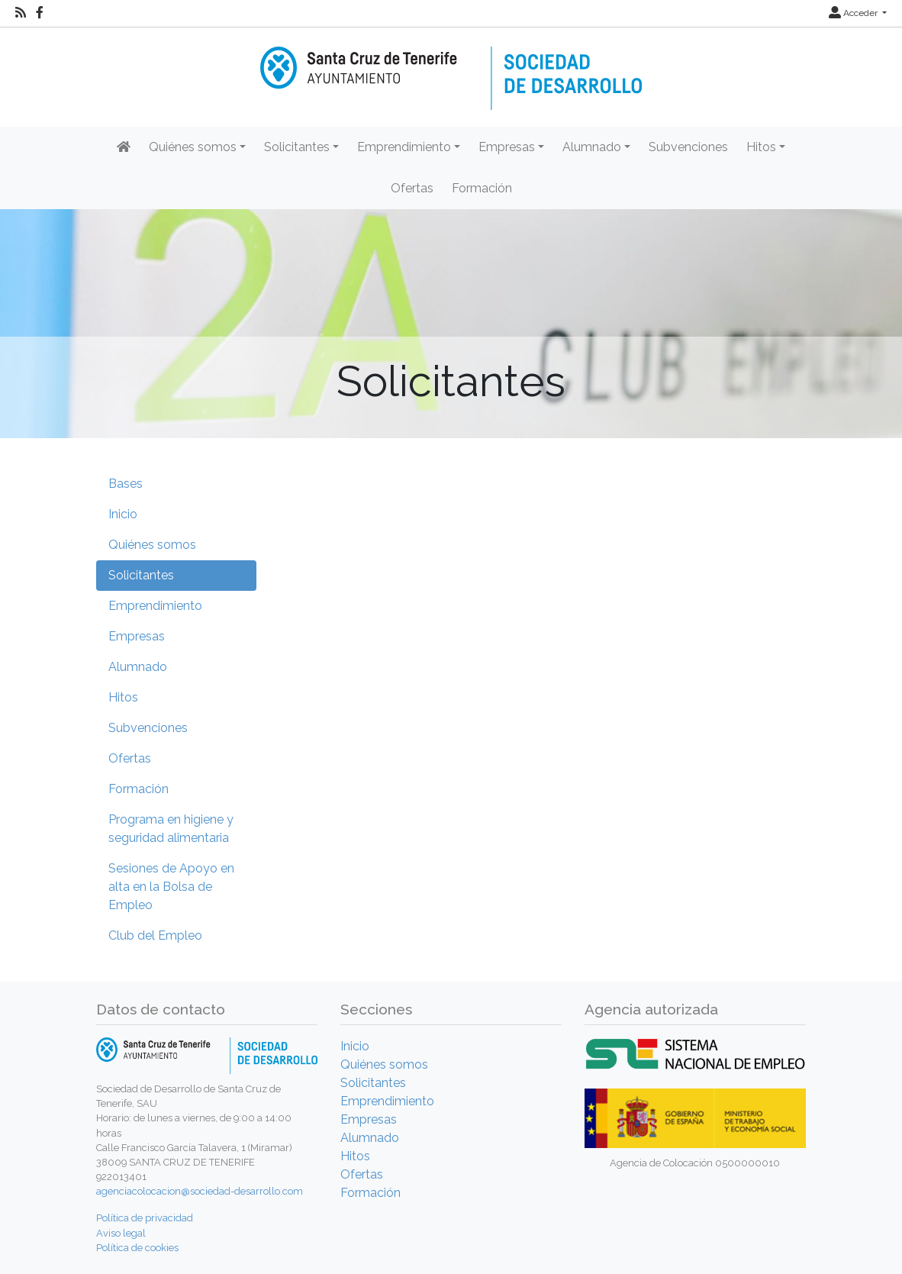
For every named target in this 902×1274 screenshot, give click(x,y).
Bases (125, 483)
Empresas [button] (506, 147)
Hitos (123, 697)
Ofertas (412, 188)
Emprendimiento (155, 605)
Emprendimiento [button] (404, 147)
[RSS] (20, 13)
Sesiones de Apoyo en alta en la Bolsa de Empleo (171, 886)
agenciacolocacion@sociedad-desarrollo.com (199, 1191)
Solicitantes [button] (297, 147)
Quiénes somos (152, 544)
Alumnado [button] (591, 147)
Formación (482, 188)
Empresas (136, 636)
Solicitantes (141, 575)
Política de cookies (137, 1247)
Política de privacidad (144, 1218)
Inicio (122, 514)
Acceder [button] (854, 13)
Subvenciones (688, 147)
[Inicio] (451, 67)
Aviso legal (121, 1233)
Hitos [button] (761, 147)
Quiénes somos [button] (193, 147)
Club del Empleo (155, 935)
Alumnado (137, 667)
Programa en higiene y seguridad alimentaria (171, 828)
